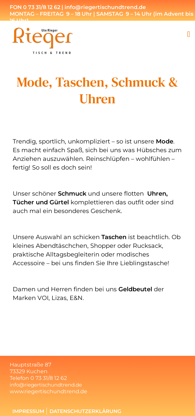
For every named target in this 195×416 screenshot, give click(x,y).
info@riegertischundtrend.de (46, 385)
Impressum (28, 411)
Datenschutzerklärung (85, 411)
